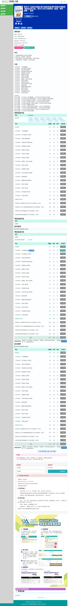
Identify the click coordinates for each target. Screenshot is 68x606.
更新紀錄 (29, 27)
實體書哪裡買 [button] (18, 47)
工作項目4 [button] (47, 118)
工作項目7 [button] (30, 119)
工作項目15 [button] (43, 121)
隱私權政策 (28, 601)
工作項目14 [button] (37, 121)
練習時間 (50, 465)
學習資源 (23, 27)
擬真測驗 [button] (64, 341)
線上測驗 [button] (63, 246)
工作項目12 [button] (61, 119)
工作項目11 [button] (54, 119)
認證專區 (3, 14)
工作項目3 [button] (42, 118)
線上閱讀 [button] (30, 239)
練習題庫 (18, 465)
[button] (28, 16)
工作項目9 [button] (42, 119)
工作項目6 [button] (59, 118)
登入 (64, 2)
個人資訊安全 (38, 601)
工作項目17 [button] (56, 121)
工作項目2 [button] (36, 118)
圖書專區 (3, 5)
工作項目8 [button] (36, 119)
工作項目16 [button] (50, 121)
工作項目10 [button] (48, 119)
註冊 (61, 2)
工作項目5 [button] (53, 118)
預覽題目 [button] (63, 126)
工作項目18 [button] (62, 121)
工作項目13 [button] (31, 121)
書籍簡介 (17, 27)
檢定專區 (3, 11)
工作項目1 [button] (30, 118)
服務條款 (33, 601)
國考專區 (3, 8)
